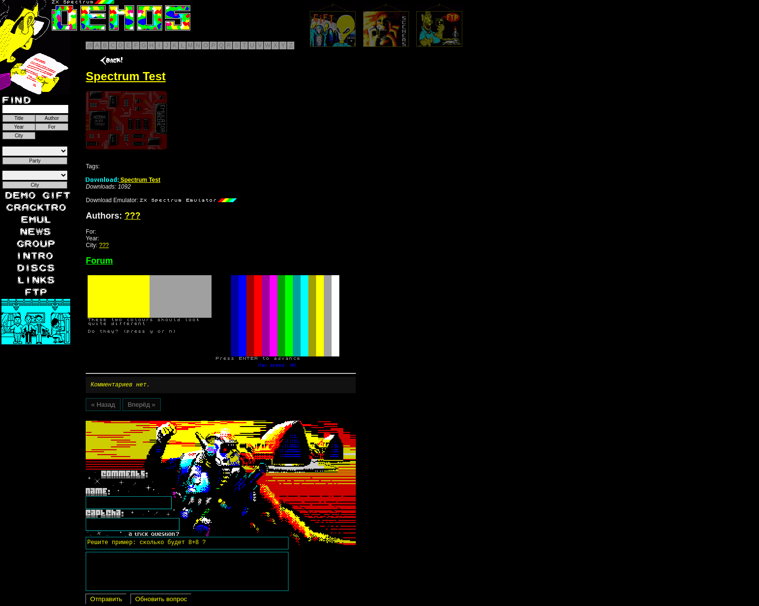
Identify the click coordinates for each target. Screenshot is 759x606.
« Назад (103, 406)
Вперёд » (141, 406)
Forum (99, 261)
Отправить (106, 600)
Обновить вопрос (161, 600)
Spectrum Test (123, 180)
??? (132, 216)
